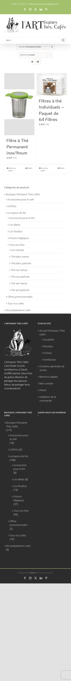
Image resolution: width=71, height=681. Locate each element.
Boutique (48, 346)
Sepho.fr (33, 573)
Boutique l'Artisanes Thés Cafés (23, 194)
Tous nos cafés (16, 303)
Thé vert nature (19, 283)
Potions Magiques (19, 238)
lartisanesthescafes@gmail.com (44, 4)
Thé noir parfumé (20, 276)
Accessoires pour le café (21, 199)
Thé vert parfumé (20, 290)
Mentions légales (48, 376)
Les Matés (14, 224)
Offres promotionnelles (20, 296)
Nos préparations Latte (18, 310)
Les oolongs (17, 250)
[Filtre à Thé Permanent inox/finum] (19, 104)
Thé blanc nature (20, 256)
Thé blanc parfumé (21, 263)
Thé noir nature (19, 270)
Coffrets (12, 206)
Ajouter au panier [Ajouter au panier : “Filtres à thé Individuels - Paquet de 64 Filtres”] (44, 169)
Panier (42, 390)
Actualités (48, 339)
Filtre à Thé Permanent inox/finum (17, 146)
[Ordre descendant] (52, 47)
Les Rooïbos (16, 231)
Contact (47, 353)
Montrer (27, 55)
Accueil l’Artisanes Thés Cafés (52, 332)
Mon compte (46, 383)
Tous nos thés (17, 244)
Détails (29, 168)
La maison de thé (17, 212)
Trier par (29, 47)
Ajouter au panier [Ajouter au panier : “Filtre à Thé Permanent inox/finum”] (12, 169)
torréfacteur (49, 359)
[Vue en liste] (38, 62)
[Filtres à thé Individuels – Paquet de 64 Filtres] (52, 84)
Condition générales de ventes (51, 368)
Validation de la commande (47, 398)
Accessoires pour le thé (21, 218)
